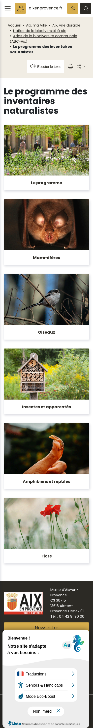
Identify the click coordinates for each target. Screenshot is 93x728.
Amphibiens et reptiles (46, 481)
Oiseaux (46, 332)
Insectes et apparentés (46, 407)
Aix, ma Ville (36, 25)
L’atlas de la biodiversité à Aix (39, 30)
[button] (72, 8)
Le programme (46, 183)
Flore (46, 556)
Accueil (14, 25)
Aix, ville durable (66, 25)
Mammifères (46, 258)
